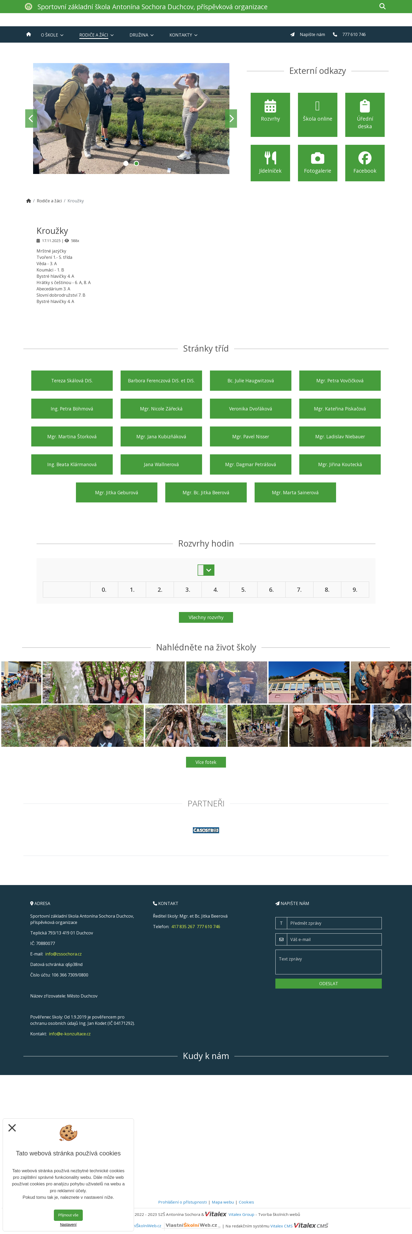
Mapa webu (223, 1202)
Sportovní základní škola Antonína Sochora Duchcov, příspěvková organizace (152, 6)
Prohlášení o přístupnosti (182, 1202)
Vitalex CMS (281, 1225)
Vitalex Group (241, 1214)
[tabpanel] (131, 118)
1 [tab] (125, 163)
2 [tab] (136, 163)
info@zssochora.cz (63, 954)
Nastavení (68, 1224)
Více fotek (206, 762)
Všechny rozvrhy (206, 617)
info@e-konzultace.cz (70, 1034)
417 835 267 (183, 926)
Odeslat (328, 983)
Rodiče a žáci (49, 201)
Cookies (246, 1202)
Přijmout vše (68, 1215)
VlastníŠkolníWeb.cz (172, 1225)
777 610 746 (208, 926)
